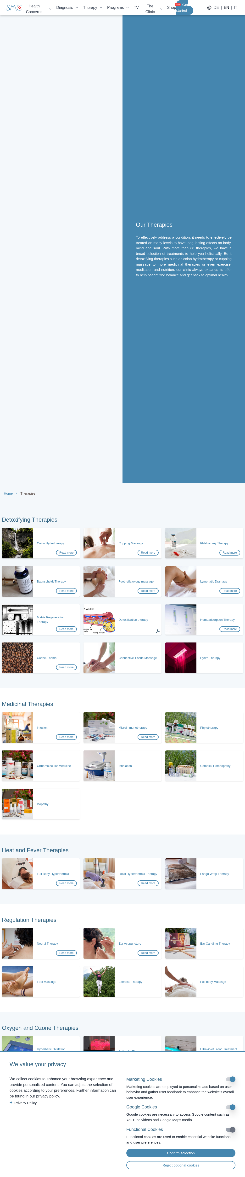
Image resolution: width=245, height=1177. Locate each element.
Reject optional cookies (180, 1165)
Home (8, 493)
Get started (182, 7)
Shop (171, 7)
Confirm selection (181, 1153)
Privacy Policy (23, 1103)
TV (136, 7)
